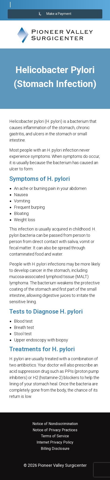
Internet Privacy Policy (55, 442)
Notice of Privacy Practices (55, 430)
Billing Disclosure (55, 449)
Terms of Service (55, 436)
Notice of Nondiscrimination (55, 424)
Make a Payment (55, 14)
